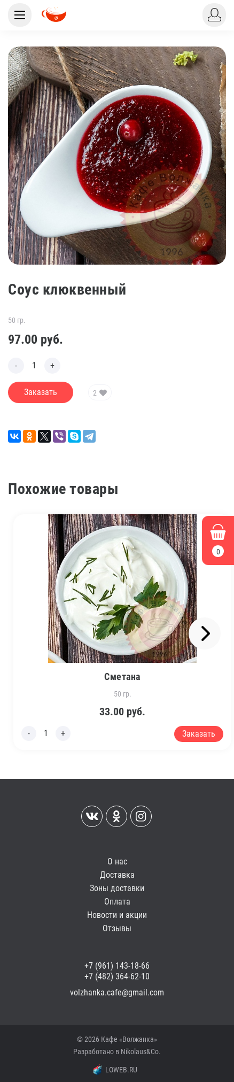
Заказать (40, 392)
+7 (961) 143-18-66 (117, 966)
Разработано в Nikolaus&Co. (117, 1051)
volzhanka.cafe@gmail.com (117, 992)
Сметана (122, 676)
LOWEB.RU (115, 1069)
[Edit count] (34, 366)
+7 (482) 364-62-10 (117, 976)
